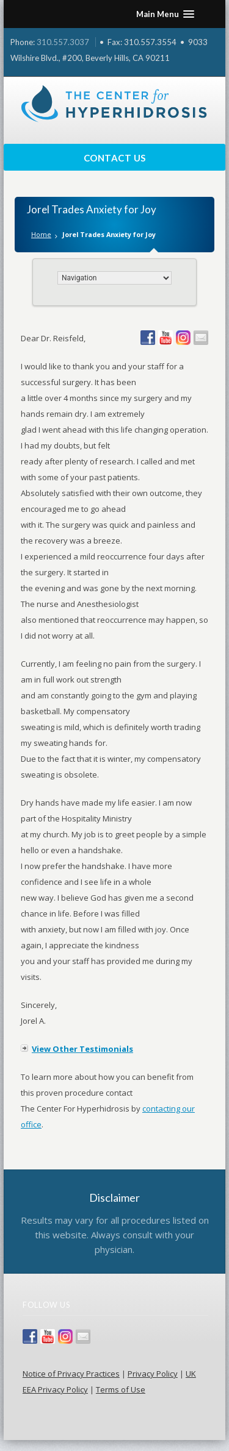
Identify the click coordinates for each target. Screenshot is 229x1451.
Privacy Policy (153, 1373)
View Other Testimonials (82, 1048)
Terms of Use (120, 1389)
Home (41, 234)
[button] (165, 14)
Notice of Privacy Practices (71, 1373)
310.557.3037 (63, 42)
